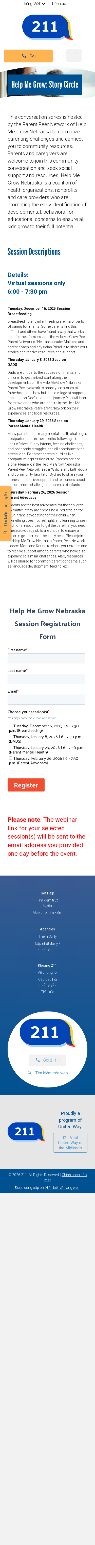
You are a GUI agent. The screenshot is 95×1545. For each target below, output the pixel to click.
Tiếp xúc (58, 4)
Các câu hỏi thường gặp (47, 982)
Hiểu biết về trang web (62, 1188)
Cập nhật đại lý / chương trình (47, 946)
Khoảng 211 (47, 965)
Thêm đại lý (48, 936)
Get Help (47, 893)
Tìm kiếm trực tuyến (48, 902)
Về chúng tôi (48, 972)
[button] (43, 4)
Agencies (47, 929)
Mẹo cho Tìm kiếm (47, 913)
